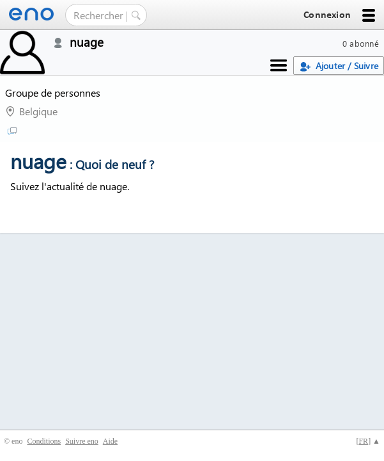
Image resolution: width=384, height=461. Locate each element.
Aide (110, 441)
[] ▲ (368, 441)
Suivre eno (81, 441)
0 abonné (360, 43)
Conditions (44, 441)
